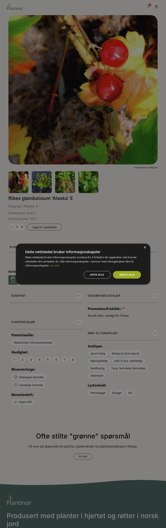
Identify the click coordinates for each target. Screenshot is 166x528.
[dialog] (83, 264)
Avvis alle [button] (97, 274)
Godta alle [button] (127, 274)
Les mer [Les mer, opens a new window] (54, 265)
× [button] (145, 247)
